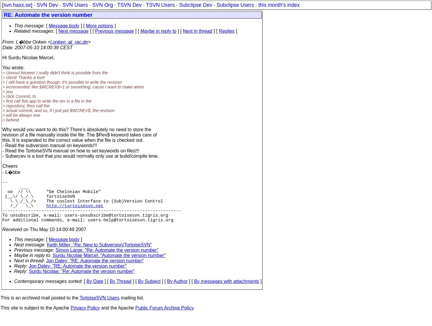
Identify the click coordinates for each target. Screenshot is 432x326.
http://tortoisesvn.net (75, 212)
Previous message (114, 31)
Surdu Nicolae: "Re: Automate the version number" (82, 281)
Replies (227, 31)
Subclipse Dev (195, 5)
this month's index (279, 5)
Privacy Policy (85, 318)
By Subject (149, 291)
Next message (73, 31)
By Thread (121, 291)
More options (99, 25)
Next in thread (197, 31)
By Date (94, 291)
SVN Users (75, 5)
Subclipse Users (235, 5)
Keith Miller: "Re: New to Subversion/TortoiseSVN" (99, 255)
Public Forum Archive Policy (164, 318)
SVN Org (102, 5)
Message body (64, 25)
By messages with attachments (226, 291)
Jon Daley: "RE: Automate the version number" (95, 271)
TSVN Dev (129, 5)
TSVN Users (160, 5)
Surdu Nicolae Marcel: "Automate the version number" (109, 266)
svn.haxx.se (17, 5)
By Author (177, 291)
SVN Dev (47, 5)
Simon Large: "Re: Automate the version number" (107, 260)
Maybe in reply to (159, 31)
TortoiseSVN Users (99, 308)
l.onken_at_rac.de (69, 42)
